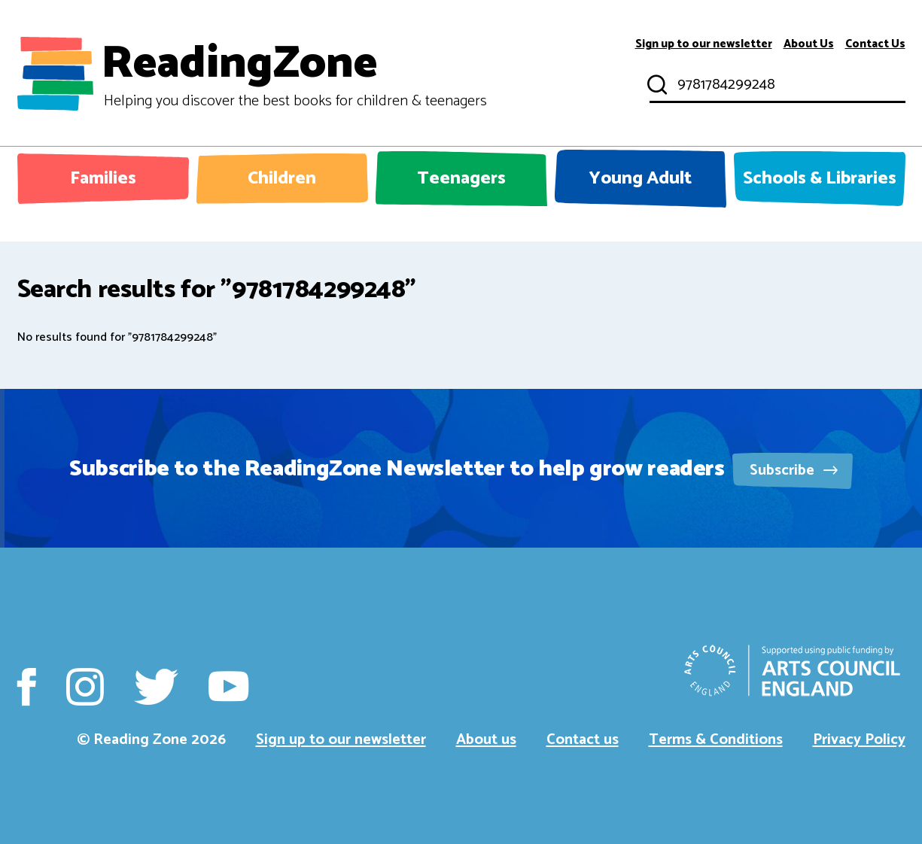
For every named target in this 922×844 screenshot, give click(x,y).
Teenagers (461, 178)
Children (282, 178)
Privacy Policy (859, 739)
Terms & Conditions (716, 739)
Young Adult (640, 178)
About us (486, 739)
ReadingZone (294, 74)
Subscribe (794, 470)
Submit (655, 85)
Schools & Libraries (819, 178)
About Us (809, 44)
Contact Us (875, 44)
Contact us (582, 739)
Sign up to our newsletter (703, 44)
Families (103, 178)
